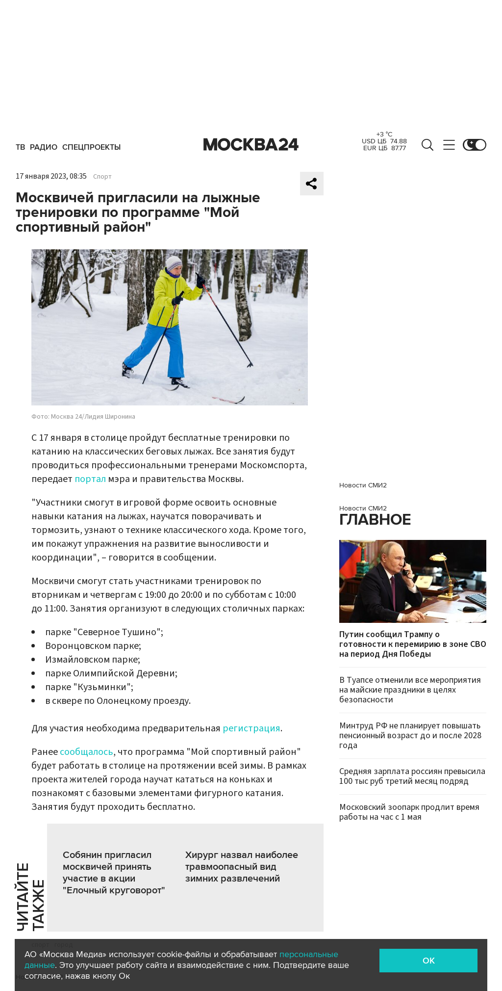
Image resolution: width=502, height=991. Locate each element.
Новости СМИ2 (363, 485)
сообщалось (86, 752)
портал (90, 479)
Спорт (102, 177)
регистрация (251, 728)
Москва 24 (251, 144)
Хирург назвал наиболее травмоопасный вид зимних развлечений (241, 866)
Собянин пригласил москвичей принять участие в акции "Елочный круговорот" (114, 872)
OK (429, 960)
